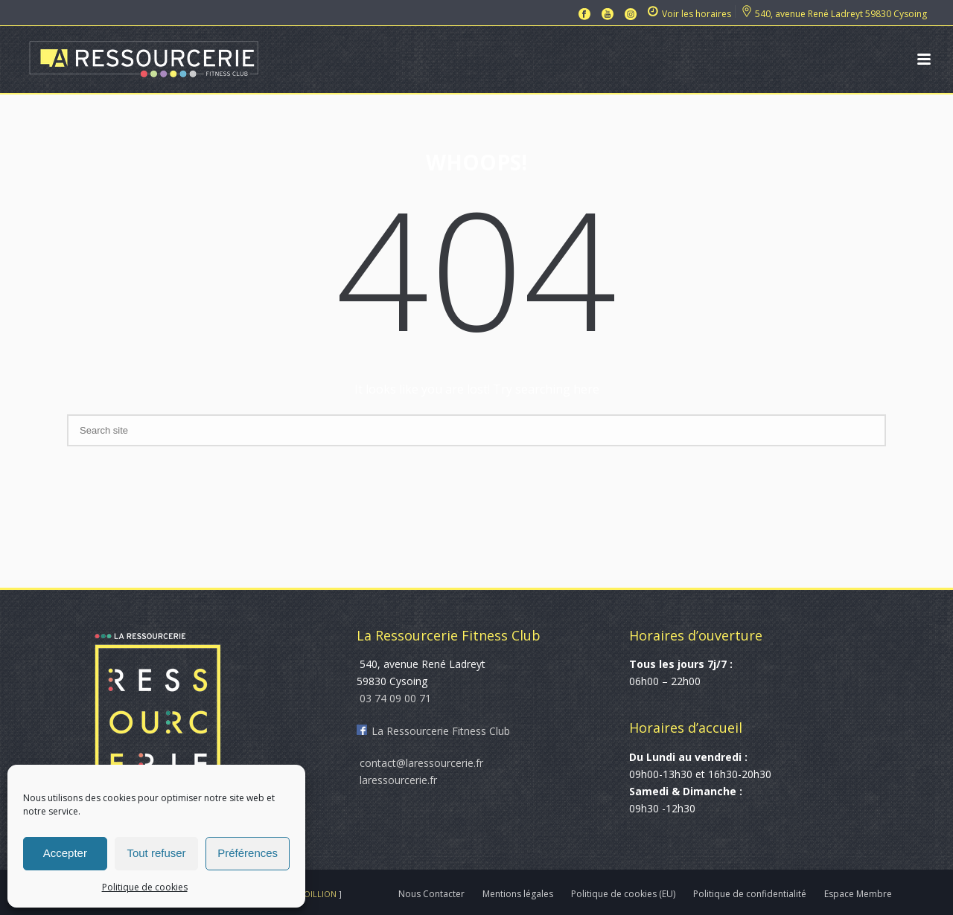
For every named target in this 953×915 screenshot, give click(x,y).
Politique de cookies (145, 887)
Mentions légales (517, 894)
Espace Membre (858, 894)
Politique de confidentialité (749, 894)
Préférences (247, 853)
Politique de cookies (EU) (623, 894)
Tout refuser (156, 853)
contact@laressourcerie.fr (420, 763)
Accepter (65, 853)
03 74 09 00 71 (394, 698)
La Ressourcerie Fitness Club (433, 731)
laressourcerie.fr (397, 780)
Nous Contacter (431, 894)
